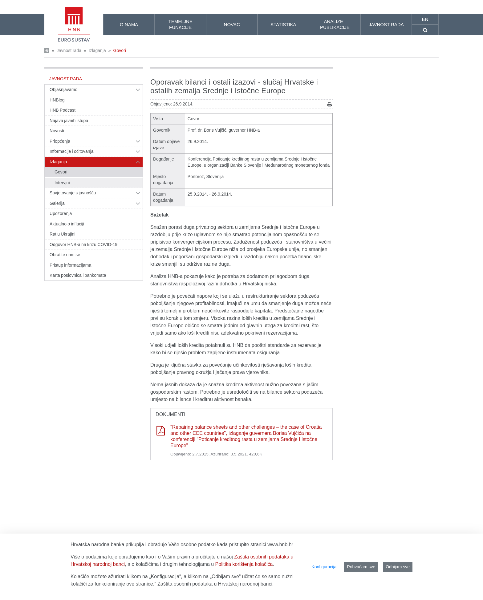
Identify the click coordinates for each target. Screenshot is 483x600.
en (425, 19)
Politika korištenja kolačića (244, 564)
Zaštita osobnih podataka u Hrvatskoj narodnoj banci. (215, 583)
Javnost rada (69, 50)
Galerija (57, 203)
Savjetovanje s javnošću (73, 192)
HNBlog (57, 99)
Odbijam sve (398, 566)
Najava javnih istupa (69, 120)
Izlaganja (97, 50)
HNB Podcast (62, 110)
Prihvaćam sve (361, 566)
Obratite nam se (65, 254)
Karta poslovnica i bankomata (78, 275)
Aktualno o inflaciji (67, 223)
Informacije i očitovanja (72, 151)
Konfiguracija (323, 566)
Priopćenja (60, 141)
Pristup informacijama (70, 265)
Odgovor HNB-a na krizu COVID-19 (83, 244)
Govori (119, 50)
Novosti (57, 130)
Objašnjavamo (63, 89)
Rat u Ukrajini (62, 234)
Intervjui (62, 182)
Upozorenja (61, 213)
